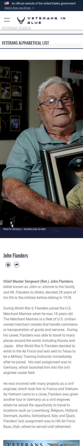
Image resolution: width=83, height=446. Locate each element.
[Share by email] (16, 264)
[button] (19, 8)
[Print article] (8, 264)
